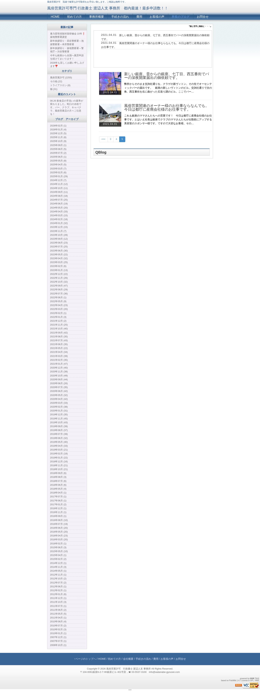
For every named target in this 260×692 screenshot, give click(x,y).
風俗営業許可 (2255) (61, 77)
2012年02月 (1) (58, 590)
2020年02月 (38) (59, 406)
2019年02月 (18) (59, 453)
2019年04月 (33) (59, 445)
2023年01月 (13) (59, 270)
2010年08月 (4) (58, 621)
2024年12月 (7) (58, 180)
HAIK (252, 678)
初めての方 (74, 16)
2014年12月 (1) (58, 563)
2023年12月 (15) (59, 227)
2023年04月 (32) (59, 258)
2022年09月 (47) (59, 285)
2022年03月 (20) (59, 309)
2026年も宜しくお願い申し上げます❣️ (67, 64)
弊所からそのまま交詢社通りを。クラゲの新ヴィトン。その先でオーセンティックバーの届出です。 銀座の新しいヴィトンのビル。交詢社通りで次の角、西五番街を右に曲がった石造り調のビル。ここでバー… (168, 87)
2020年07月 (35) (59, 387)
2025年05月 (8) (58, 160)
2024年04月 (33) (59, 211)
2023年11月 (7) (58, 231)
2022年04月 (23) (59, 305)
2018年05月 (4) (58, 488)
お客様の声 (157, 16)
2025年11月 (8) (58, 137)
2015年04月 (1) (58, 555)
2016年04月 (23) (59, 535)
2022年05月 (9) (58, 301)
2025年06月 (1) (58, 156)
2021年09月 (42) (59, 332)
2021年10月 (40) (59, 328)
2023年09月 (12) (59, 238)
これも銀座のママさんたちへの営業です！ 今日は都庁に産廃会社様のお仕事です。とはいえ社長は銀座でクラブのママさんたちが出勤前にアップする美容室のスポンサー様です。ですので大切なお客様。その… (168, 119)
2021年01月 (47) (59, 363)
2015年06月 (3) (58, 547)
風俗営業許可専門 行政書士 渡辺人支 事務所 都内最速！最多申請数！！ (107, 8)
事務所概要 (96, 16)
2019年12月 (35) (59, 414)
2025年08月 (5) (58, 149)
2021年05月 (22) (59, 348)
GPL (252, 680)
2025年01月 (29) (59, 176)
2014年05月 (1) (58, 570)
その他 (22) (56, 81)
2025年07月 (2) (58, 153)
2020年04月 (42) (59, 399)
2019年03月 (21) (59, 449)
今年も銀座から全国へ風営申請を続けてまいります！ (67, 57)
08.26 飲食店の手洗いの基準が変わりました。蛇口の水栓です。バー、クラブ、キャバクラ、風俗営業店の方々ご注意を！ (66, 107)
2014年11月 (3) (58, 567)
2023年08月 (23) (59, 242)
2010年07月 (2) (58, 625)
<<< (103, 139)
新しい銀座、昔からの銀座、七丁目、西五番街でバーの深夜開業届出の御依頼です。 (166, 76)
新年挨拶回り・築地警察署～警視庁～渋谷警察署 (67, 50)
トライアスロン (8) (60, 85)
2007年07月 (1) (58, 641)
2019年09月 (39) (59, 426)
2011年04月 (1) (58, 617)
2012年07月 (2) (58, 582)
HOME (55, 16)
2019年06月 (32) (59, 438)
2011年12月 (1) (58, 598)
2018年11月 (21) (59, 465)
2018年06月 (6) (58, 485)
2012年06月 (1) (58, 586)
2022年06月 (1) (58, 297)
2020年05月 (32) (59, 395)
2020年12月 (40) (59, 367)
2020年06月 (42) (59, 391)
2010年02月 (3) (58, 629)
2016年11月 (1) (58, 512)
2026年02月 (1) (58, 125)
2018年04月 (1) (58, 492)
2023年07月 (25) (59, 246)
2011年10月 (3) (58, 602)
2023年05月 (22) (59, 254)
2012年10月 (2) (58, 578)
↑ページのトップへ (85, 658)
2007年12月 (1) (58, 637)
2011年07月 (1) (58, 606)
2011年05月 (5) (58, 613)
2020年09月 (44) (59, 379)
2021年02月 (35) (59, 360)
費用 (139, 16)
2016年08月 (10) (59, 520)
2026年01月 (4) (58, 129)
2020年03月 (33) (59, 402)
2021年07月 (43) (59, 340)
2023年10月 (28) (59, 235)
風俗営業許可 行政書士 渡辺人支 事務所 (128, 668)
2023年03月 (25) (59, 262)
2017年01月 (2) (58, 504)
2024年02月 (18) (59, 219)
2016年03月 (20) (59, 539)
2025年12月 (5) (58, 133)
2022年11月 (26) (59, 278)
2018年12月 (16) (59, 461)
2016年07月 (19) (59, 524)
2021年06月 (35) (59, 344)
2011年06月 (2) (58, 609)
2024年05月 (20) (59, 207)
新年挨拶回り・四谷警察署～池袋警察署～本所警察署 (67, 42)
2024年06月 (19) (59, 203)
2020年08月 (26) (59, 383)
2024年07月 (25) (59, 199)
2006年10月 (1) (58, 645)
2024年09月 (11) (59, 192)
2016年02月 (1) (58, 543)
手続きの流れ (120, 16)
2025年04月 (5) (58, 164)
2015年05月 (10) (59, 551)
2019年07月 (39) (59, 434)
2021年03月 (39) (59, 356)
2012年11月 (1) (58, 574)
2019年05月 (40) (59, 442)
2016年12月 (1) (58, 508)
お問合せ (203, 16)
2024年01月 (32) (59, 223)
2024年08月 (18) (59, 195)
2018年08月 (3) (58, 477)
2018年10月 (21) (59, 469)
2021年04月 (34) (59, 352)
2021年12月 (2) (58, 320)
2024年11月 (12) (59, 184)
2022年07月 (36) (59, 293)
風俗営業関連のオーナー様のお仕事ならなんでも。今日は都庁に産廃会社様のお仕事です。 (166, 107)
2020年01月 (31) (59, 410)
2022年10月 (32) (59, 281)
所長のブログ (180, 16)
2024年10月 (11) (59, 188)
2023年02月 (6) (58, 266)
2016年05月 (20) (59, 531)
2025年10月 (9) (58, 141)
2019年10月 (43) (59, 422)
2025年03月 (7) (58, 168)
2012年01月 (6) (58, 594)
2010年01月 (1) (58, 633)
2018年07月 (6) (58, 481)
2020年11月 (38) (59, 371)
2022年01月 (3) (58, 317)
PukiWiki (232, 680)
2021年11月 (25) (59, 324)
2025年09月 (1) (58, 145)
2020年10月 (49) (59, 375)
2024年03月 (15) (59, 215)
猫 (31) (53, 89)
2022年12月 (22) (59, 274)
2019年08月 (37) (59, 430)
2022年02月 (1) (58, 313)
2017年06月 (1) (58, 500)
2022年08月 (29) (59, 289)
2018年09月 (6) (58, 473)
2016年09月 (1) (58, 516)
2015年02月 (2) (58, 559)
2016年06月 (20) (59, 527)
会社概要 (128, 658)
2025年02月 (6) (58, 172)
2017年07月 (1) (58, 496)
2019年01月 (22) (59, 457)
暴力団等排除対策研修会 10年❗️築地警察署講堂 (67, 35)
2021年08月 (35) (59, 336)
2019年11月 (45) (59, 418)
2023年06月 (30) (59, 250)
